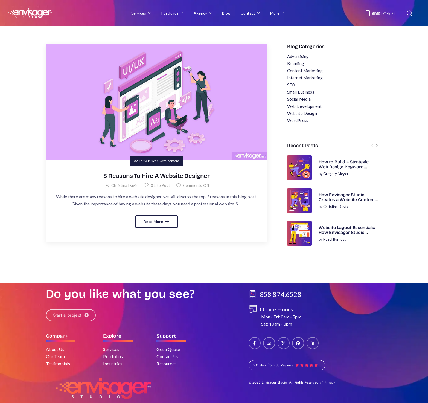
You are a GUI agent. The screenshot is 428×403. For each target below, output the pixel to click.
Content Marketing (305, 70)
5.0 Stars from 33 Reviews (273, 365)
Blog (226, 13)
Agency (200, 13)
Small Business (300, 91)
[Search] (410, 13)
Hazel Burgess (334, 239)
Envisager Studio (274, 382)
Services (138, 13)
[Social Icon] (255, 343)
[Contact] (368, 13)
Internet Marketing (305, 77)
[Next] (376, 145)
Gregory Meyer (335, 174)
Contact (248, 13)
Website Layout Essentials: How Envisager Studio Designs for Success (347, 232)
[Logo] (30, 13)
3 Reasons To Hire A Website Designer (156, 175)
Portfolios (170, 13)
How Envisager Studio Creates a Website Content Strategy (347, 199)
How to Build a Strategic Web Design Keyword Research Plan (344, 167)
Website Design (302, 113)
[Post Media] (299, 167)
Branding (295, 63)
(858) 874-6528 (383, 13)
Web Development (304, 106)
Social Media (299, 99)
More (274, 13)
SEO (291, 84)
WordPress (297, 120)
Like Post (160, 185)
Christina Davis (335, 206)
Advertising (298, 56)
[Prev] (372, 145)
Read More (154, 221)
